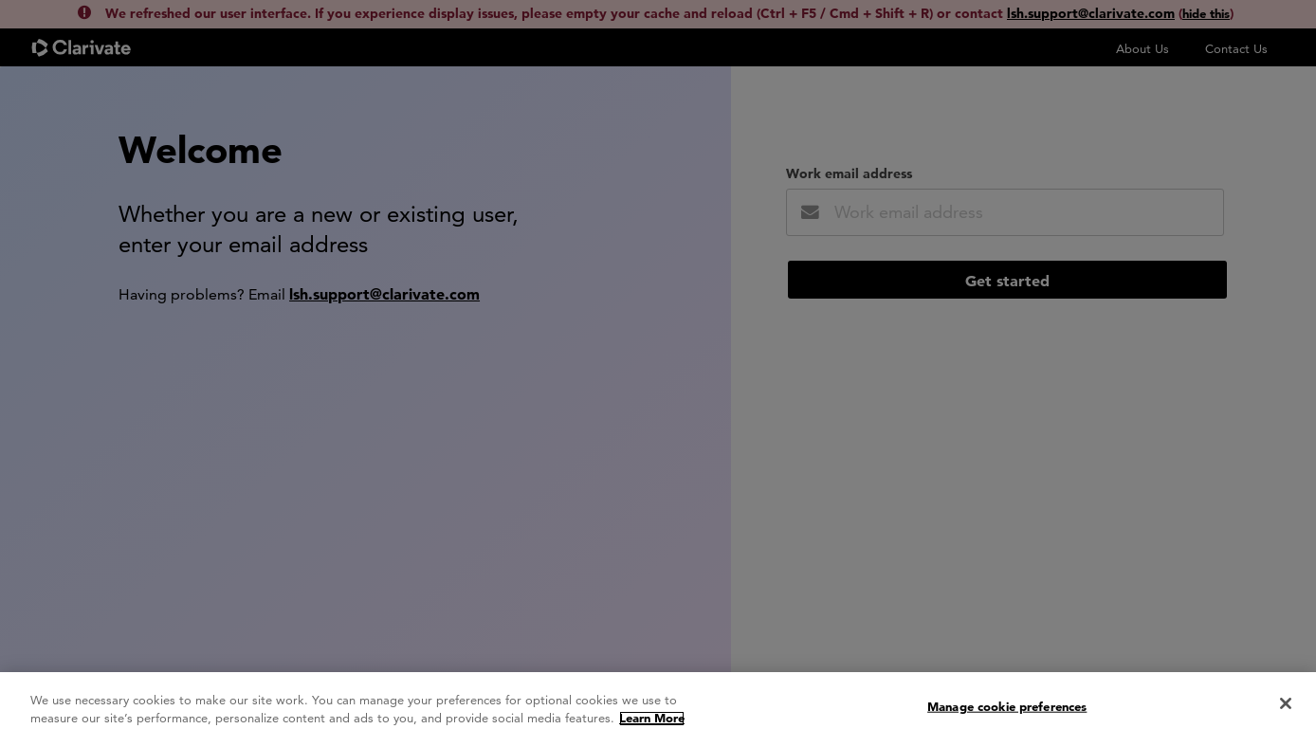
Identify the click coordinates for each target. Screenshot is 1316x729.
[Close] (1286, 708)
